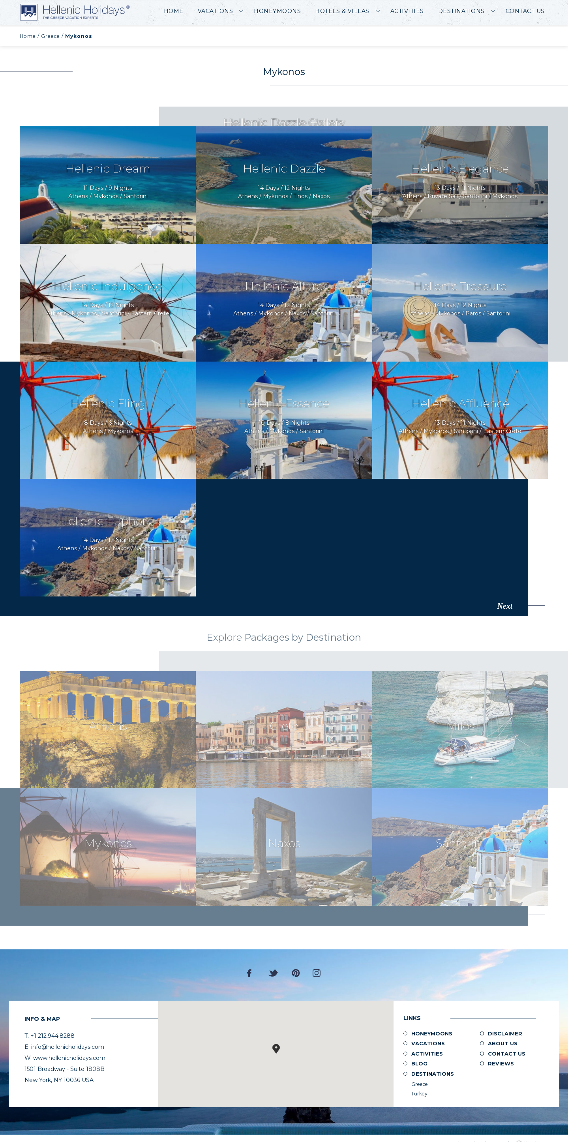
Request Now (108, 185)
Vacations (215, 11)
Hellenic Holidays (75, 12)
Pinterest (296, 973)
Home (174, 11)
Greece (50, 36)
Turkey (419, 1094)
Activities (407, 11)
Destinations (461, 11)
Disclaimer (505, 1033)
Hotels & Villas (342, 11)
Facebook (251, 973)
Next (504, 606)
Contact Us (525, 11)
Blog (419, 1063)
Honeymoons (277, 11)
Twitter (273, 973)
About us (502, 1043)
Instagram (317, 973)
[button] (276, 1049)
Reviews (501, 1063)
